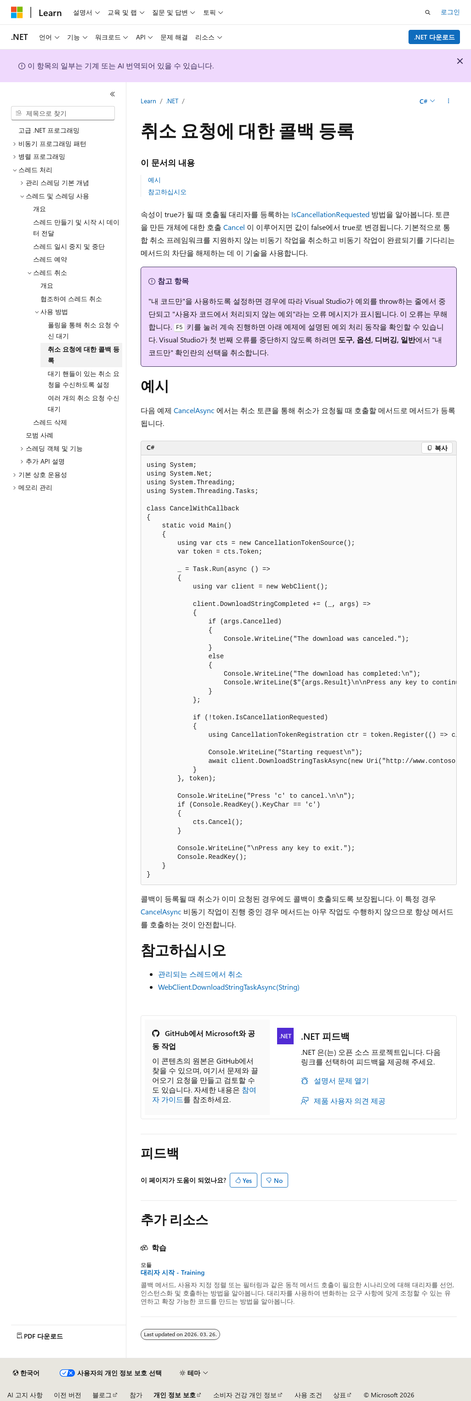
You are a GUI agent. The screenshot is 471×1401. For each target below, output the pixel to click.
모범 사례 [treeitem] (39, 435)
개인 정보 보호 (174, 1394)
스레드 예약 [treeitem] (50, 259)
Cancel (234, 227)
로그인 (450, 11)
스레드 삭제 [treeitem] (50, 422)
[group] (299, 670)
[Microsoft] (17, 12)
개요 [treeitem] (39, 208)
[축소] (112, 94)
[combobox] (63, 113)
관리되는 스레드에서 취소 (200, 974)
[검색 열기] (428, 12)
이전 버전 (67, 1394)
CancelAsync (194, 410)
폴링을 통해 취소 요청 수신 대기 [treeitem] (83, 330)
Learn (148, 100)
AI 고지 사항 (25, 1394)
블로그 (102, 1394)
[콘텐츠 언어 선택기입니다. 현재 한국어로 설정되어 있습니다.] (26, 1373)
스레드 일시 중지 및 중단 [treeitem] (69, 246)
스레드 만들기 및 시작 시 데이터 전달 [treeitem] (76, 228)
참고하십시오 (167, 191)
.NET (172, 100)
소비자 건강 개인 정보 (245, 1394)
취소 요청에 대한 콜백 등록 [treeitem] (83, 355)
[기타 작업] (449, 101)
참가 (136, 1394)
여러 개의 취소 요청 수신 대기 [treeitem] (83, 403)
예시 (154, 179)
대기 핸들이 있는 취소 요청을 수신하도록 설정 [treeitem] (83, 379)
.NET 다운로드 (434, 37)
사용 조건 (308, 1394)
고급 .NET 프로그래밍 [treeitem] (48, 130)
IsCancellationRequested (330, 214)
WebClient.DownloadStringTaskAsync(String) (229, 987)
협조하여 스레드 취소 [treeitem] (71, 298)
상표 (339, 1394)
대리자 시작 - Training (172, 1272)
